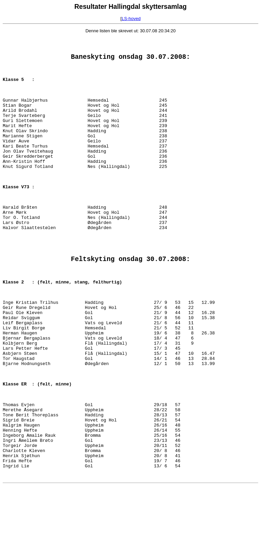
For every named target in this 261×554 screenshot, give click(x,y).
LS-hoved (131, 18)
